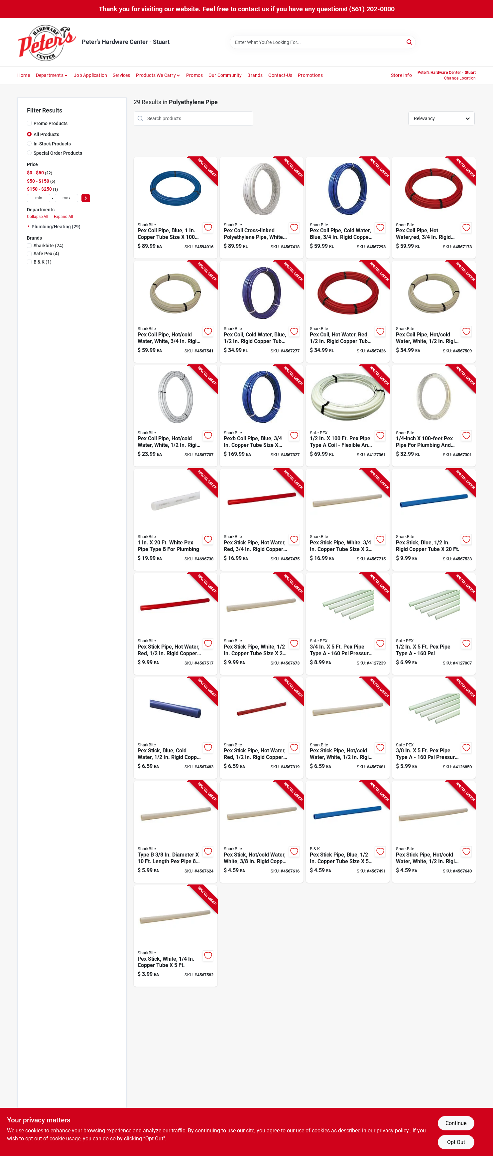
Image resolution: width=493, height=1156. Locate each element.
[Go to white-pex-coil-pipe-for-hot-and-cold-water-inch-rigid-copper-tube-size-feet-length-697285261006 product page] (434, 312)
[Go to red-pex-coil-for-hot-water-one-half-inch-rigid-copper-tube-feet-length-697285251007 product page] (348, 312)
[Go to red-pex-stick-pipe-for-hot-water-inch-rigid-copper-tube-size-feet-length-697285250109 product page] (262, 728)
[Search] (410, 41)
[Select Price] (85, 198)
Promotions (310, 75)
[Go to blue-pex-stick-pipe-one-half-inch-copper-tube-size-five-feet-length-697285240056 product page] (348, 832)
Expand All (63, 216)
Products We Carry (156, 75)
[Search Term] (323, 42)
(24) (48, 245)
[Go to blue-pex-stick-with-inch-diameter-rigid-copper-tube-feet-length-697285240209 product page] (434, 520)
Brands (255, 75)
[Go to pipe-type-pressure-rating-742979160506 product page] (434, 728)
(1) (43, 262)
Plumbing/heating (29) (56, 226)
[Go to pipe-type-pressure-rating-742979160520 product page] (348, 624)
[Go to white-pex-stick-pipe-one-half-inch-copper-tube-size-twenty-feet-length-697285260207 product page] (262, 624)
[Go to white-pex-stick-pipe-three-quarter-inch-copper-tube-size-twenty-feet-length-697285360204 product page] (348, 520)
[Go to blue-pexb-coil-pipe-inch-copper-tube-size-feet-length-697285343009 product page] (262, 416)
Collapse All (37, 216)
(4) (46, 253)
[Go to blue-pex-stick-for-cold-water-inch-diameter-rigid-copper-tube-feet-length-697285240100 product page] (175, 728)
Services (121, 75)
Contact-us (280, 75)
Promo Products (50, 123)
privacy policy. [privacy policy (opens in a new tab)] (393, 1130)
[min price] (38, 198)
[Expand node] (29, 226)
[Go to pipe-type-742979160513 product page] (434, 624)
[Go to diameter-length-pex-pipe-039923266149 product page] (434, 416)
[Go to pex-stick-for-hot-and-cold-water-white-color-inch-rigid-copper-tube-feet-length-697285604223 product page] (262, 832)
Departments (49, 75)
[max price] (66, 198)
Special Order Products (58, 153)
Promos (194, 75)
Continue (455, 1123)
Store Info (401, 75)
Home (23, 75)
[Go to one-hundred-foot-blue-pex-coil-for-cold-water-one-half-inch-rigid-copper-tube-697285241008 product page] (262, 312)
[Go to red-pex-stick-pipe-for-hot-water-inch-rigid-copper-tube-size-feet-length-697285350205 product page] (262, 520)
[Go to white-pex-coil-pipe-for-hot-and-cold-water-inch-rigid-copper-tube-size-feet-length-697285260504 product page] (175, 416)
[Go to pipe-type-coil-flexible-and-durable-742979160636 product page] (348, 416)
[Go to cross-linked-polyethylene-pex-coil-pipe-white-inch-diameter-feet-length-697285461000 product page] (262, 208)
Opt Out (456, 1142)
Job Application (90, 75)
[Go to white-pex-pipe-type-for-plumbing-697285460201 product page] (175, 520)
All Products (46, 134)
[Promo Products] (29, 123)
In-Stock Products (52, 143)
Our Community (225, 75)
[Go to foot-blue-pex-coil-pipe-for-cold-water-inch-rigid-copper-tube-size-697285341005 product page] (348, 208)
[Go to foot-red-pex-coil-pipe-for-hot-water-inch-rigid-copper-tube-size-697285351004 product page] (434, 208)
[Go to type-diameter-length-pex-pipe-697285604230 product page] (175, 832)
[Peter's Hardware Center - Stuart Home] (47, 42)
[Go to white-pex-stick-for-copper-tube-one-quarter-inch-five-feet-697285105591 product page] (175, 936)
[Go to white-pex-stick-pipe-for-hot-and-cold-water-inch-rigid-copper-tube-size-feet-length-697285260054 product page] (434, 832)
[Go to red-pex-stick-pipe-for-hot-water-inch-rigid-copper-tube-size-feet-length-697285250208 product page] (175, 624)
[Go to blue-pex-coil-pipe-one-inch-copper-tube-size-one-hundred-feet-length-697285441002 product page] (175, 208)
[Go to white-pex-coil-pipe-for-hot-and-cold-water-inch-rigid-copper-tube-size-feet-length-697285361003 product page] (175, 312)
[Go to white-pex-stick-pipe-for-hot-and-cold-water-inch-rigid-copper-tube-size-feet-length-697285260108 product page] (348, 728)
